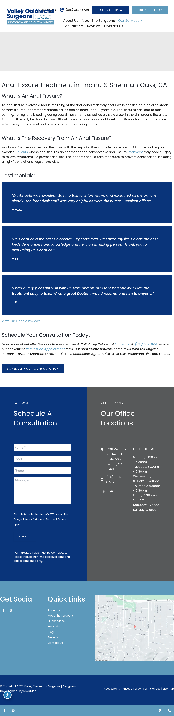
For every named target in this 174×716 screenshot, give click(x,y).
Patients (22, 152)
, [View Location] (116, 459)
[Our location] (160, 710)
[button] (110, 10)
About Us (54, 610)
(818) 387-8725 (146, 344)
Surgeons (122, 344)
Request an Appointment (45, 349)
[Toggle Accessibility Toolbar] (7, 695)
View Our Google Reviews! (21, 321)
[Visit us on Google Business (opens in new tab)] (111, 491)
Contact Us (55, 643)
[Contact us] (169, 710)
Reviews (53, 637)
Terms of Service (56, 519)
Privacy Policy (31, 519)
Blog (51, 632)
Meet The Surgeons (61, 616)
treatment (135, 152)
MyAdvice (29, 691)
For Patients (56, 626)
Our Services (56, 621)
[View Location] (104, 449)
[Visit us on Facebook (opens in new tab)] (104, 491)
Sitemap (168, 689)
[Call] (74, 9)
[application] (141, 20)
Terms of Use (152, 689)
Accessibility (112, 689)
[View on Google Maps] (134, 628)
